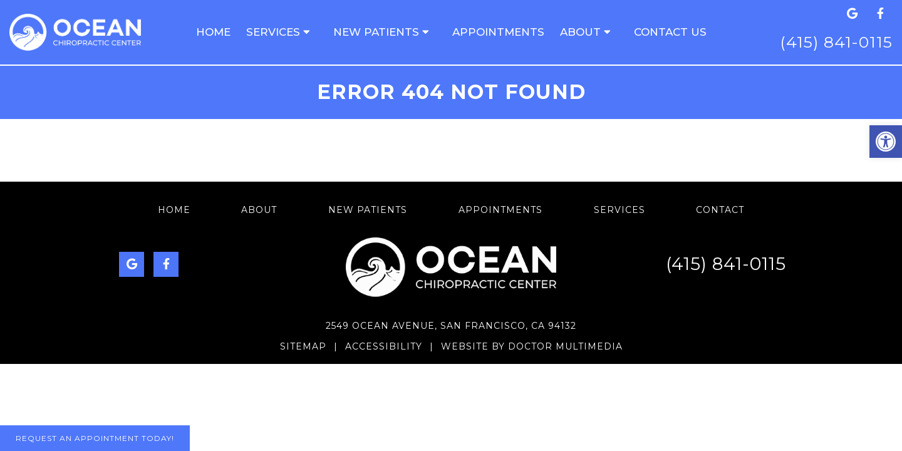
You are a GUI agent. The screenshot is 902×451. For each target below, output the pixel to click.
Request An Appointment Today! (95, 438)
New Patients (376, 32)
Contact (720, 209)
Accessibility (383, 346)
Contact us (670, 32)
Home (213, 32)
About (580, 32)
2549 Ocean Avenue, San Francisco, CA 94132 (451, 325)
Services (273, 32)
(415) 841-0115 (836, 42)
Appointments (498, 32)
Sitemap (303, 346)
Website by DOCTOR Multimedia (532, 346)
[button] (885, 141)
